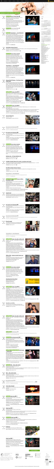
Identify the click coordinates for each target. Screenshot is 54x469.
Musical (42, 53)
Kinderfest (8, 426)
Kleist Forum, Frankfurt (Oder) (13, 150)
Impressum (16, 466)
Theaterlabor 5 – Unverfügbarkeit (16, 32)
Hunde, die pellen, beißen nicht (18, 239)
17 (44, 40)
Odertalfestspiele (44, 55)
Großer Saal (11, 50)
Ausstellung (43, 56)
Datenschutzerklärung (21, 466)
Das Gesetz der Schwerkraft (11, 127)
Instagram (37, 457)
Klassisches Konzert (44, 61)
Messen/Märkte (43, 50)
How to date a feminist (15, 53)
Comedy (42, 54)
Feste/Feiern (43, 51)
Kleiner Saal (11, 100)
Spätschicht (43, 62)
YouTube (37, 455)
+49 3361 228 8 (15, 424)
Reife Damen (14, 331)
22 (47, 33)
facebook (37, 454)
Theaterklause (11, 251)
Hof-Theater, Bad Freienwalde (13, 24)
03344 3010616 (15, 25)
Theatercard (22, 42)
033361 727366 (15, 275)
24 (44, 41)
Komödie (42, 52)
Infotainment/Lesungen (44, 48)
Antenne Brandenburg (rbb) (15, 102)
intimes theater (11, 42)
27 (44, 34)
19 (43, 33)
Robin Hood (12, 396)
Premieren (42, 63)
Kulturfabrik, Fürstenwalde (13, 421)
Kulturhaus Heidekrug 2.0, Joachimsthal (15, 273)
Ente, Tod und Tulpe (15, 16)
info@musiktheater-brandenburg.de (12, 26)
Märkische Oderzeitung (14, 129)
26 (43, 34)
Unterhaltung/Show (44, 49)
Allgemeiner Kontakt (36, 466)
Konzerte (42, 46)
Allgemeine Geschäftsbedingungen (28, 466)
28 (43, 26)
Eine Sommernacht (14, 337)
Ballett (42, 60)
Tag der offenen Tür (10, 115)
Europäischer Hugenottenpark (15, 429)
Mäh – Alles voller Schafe (15, 364)
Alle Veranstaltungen (44, 44)
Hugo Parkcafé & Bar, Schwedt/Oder (14, 381)
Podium (10, 390)
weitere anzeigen (34, 450)
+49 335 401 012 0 (16, 152)
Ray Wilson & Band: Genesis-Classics (13, 167)
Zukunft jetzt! (8, 192)
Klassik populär (9, 221)
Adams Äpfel (14, 92)
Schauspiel (43, 45)
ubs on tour (43, 58)
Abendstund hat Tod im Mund (11, 279)
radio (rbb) (13, 44)
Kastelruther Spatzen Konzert (12, 47)
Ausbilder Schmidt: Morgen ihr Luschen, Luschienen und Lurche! (18, 161)
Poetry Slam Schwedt (10, 386)
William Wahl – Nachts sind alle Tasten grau (14, 255)
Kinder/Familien (43, 47)
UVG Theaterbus (43, 57)
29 (44, 26)
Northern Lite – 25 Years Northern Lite (13, 156)
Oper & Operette (43, 59)
